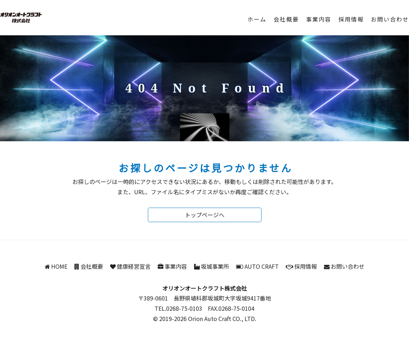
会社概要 (286, 19)
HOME (59, 266)
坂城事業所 (215, 266)
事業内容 (318, 19)
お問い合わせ (390, 19)
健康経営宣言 (134, 266)
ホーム (256, 19)
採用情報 (351, 19)
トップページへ (204, 214)
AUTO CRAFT (262, 266)
